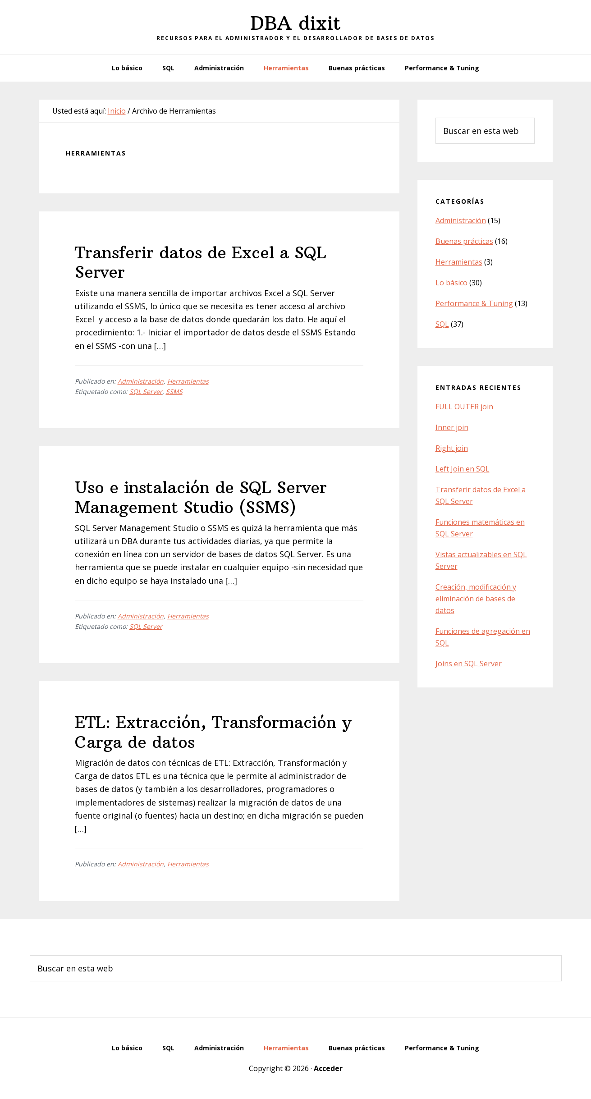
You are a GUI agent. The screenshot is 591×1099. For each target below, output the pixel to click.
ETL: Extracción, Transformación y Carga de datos (213, 732)
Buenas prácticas (464, 241)
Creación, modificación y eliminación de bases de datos (475, 598)
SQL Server (145, 391)
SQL (442, 324)
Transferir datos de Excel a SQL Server (200, 262)
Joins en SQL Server (468, 664)
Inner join (451, 427)
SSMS (174, 391)
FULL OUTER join (464, 407)
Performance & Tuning (474, 303)
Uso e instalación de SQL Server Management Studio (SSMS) (201, 497)
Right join (451, 448)
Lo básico (451, 283)
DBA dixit (295, 23)
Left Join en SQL (462, 469)
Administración (141, 381)
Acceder (328, 1068)
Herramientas (188, 381)
